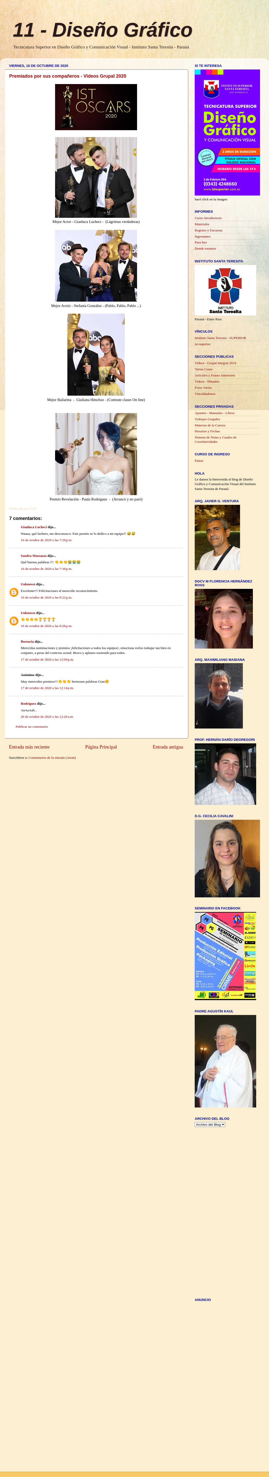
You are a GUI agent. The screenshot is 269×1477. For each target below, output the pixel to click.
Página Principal (101, 747)
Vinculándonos (205, 394)
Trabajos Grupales (207, 419)
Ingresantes (202, 236)
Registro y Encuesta (208, 230)
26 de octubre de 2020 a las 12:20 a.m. (47, 717)
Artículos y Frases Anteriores (215, 375)
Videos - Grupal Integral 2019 (215, 363)
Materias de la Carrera (210, 425)
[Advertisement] (215, 1212)
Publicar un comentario (32, 727)
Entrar (199, 461)
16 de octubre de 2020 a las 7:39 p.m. (46, 569)
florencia (27, 641)
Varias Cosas (203, 369)
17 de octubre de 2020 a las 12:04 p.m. (47, 659)
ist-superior (203, 344)
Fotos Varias (203, 387)
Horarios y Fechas (207, 431)
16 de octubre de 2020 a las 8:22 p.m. (46, 597)
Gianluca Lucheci (34, 527)
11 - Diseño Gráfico (103, 30)
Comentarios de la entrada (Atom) (52, 758)
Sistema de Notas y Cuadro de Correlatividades (215, 439)
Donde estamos (205, 248)
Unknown (28, 584)
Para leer (201, 242)
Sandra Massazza (34, 556)
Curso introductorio (208, 218)
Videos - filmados (207, 381)
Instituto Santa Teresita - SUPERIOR (220, 338)
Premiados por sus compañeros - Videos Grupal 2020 (67, 76)
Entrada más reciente (29, 747)
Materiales (202, 224)
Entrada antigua (168, 747)
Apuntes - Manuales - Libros (214, 413)
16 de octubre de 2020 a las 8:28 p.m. (46, 626)
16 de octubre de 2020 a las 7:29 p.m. (46, 540)
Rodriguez (28, 703)
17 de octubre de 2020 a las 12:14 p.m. (47, 688)
